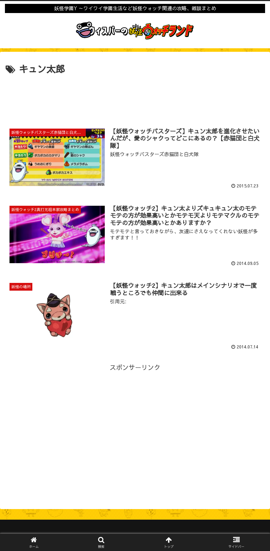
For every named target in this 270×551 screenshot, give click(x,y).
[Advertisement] (135, 96)
